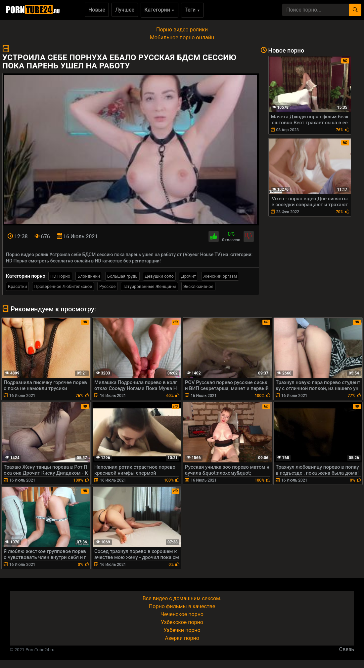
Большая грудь (122, 276)
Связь (346, 649)
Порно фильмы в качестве (182, 606)
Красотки (17, 286)
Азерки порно (182, 638)
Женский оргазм (220, 276)
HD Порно (60, 276)
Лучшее (124, 10)
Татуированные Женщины (149, 286)
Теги (192, 10)
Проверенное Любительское (63, 286)
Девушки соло (159, 276)
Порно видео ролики (182, 29)
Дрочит (188, 276)
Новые (96, 10)
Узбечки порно (181, 630)
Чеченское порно (182, 614)
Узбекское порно (182, 622)
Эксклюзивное (198, 286)
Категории (159, 10)
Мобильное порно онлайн (182, 37)
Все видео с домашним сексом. (182, 598)
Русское (107, 286)
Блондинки (88, 276)
